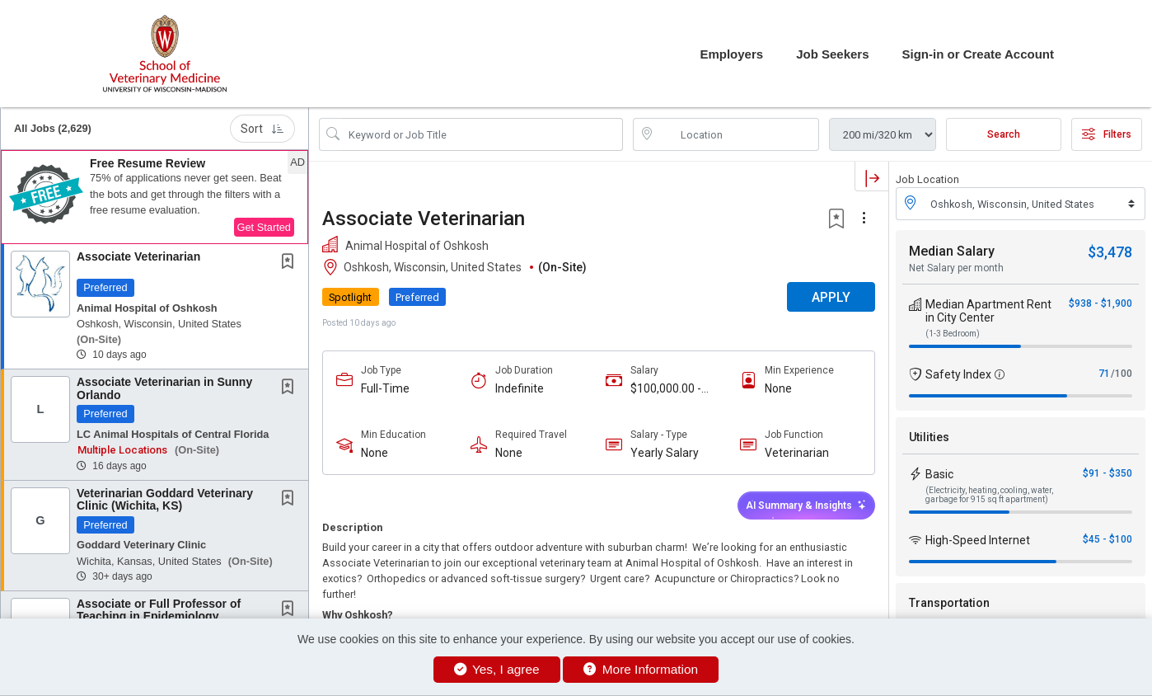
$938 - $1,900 (1100, 303)
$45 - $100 (1107, 539)
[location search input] (738, 134)
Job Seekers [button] (832, 54)
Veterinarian (797, 452)
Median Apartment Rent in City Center (988, 311)
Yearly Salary (664, 452)
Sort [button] (262, 128)
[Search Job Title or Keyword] (482, 134)
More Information (640, 669)
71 (1104, 373)
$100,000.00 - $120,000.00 (665, 389)
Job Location (927, 179)
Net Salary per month (956, 268)
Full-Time (385, 388)
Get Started (264, 227)
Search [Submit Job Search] (1003, 134)
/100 (1121, 373)
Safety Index (958, 374)
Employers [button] (731, 54)
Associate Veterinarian (138, 256)
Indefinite (519, 388)
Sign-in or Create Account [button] (978, 54)
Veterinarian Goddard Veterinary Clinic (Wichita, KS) (165, 499)
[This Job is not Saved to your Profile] (291, 263)
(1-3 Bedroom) (952, 333)
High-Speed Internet (977, 540)
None (778, 388)
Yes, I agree (497, 669)
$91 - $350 (1107, 473)
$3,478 (1110, 252)
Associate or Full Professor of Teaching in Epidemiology (159, 610)
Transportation (949, 602)
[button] (154, 197)
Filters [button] (1106, 134)
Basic (939, 474)
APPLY (831, 297)
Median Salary (952, 251)
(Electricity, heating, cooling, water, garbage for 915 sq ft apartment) (989, 495)
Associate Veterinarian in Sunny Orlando (164, 388)
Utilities (929, 437)
